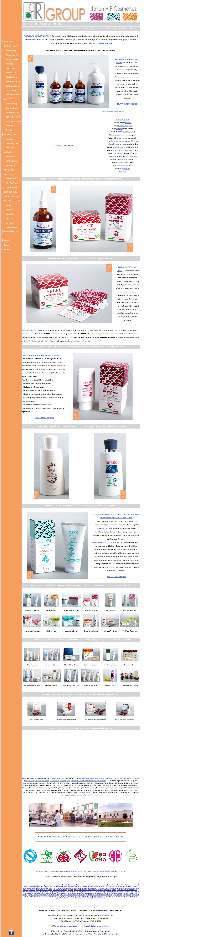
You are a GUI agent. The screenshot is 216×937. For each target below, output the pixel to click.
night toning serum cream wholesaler (65, 888)
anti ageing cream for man (66, 891)
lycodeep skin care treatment (48, 896)
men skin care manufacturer (48, 891)
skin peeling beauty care (125, 125)
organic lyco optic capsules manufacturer (103, 896)
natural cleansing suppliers (40, 886)
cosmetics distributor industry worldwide (87, 795)
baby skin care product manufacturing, (36, 781)
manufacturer (123, 135)
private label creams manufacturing (83, 885)
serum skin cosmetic (76, 898)
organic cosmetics (48, 885)
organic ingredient (129, 132)
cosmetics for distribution (103, 885)
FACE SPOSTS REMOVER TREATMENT (37, 36)
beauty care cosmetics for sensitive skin (114, 886)
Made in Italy (123, 171)
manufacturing (125, 159)
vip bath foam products (59, 893)
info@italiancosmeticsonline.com (98, 926)
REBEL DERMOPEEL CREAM (32, 330)
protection (119, 165)
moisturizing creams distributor (42, 888)
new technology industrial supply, (60, 781)
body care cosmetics (128, 888)
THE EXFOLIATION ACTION (102, 542)
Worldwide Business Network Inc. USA (78, 934)
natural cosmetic (122, 138)
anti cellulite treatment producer (63, 890)
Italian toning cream (117, 141)
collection (119, 153)
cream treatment (118, 147)
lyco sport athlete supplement (127, 896)
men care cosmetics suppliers (129, 778)
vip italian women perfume (75, 893)
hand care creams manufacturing (127, 890)
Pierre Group (116, 885)
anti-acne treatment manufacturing (109, 888)
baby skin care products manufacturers (72, 894)
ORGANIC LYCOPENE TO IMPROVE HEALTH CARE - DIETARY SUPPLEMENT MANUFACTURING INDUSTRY (80, 694)
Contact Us (121, 871)
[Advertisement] (81, 753)
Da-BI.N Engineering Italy (110, 934)
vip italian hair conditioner (42, 893)
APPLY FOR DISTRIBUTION (102, 43)
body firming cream (109, 890)
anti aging (119, 129)
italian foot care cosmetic (30, 891)
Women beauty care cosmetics (60, 871)
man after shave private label (104, 891)
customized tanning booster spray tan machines (43, 894)
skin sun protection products (113, 893)
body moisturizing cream (44, 890)
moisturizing (119, 162)
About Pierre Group (42, 871)
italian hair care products (122, 891)
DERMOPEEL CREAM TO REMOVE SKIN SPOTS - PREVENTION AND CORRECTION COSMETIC (81, 258)
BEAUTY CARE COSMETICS (127, 104)
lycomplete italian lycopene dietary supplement (74, 896)
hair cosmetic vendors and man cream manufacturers (88, 781)
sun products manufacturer (94, 893)
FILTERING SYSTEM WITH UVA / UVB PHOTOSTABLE (40, 355)
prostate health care (62, 898)
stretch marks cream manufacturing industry (88, 890)
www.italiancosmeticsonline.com (66, 926)
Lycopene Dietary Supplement (107, 871)
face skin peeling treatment (58, 886)
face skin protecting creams (91, 886)
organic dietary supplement (122, 894)
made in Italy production (63, 885)
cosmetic (128, 123)
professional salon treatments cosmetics (99, 894)
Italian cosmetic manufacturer (32, 885)
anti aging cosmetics (74, 886)
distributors (133, 156)
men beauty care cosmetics (122, 150)
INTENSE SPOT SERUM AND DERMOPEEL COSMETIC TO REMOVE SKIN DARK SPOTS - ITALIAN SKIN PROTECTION (81, 179)
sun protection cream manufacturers (107, 778)
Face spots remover (122, 119)
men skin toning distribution (85, 891)
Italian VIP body (113, 144)
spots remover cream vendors (87, 888)
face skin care (125, 885)
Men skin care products (79, 871)
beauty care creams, (88, 778)
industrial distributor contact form (95, 898)
